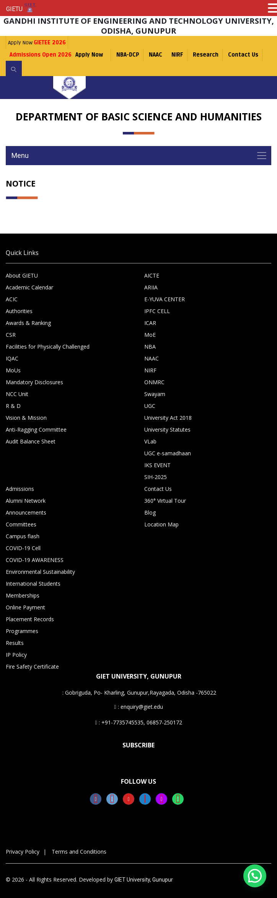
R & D (13, 405)
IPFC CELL (157, 311)
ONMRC (154, 382)
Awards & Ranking (28, 322)
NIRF (177, 55)
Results (15, 642)
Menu (20, 155)
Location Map (161, 524)
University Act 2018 (168, 417)
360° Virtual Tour (165, 500)
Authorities (19, 311)
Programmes (22, 631)
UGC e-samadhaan (167, 453)
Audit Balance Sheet (30, 441)
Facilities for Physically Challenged (48, 346)
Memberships (22, 595)
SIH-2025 (155, 477)
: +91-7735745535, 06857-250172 (138, 722)
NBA (150, 346)
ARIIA (151, 287)
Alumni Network (26, 500)
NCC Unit (17, 394)
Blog (150, 512)
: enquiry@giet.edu (138, 706)
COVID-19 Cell (23, 548)
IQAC (12, 358)
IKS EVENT (157, 465)
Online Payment (25, 607)
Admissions (20, 488)
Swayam (154, 394)
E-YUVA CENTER (164, 299)
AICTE (151, 275)
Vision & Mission (26, 417)
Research (205, 55)
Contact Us (243, 55)
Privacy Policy (22, 851)
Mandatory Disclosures (34, 382)
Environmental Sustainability (40, 571)
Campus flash (22, 536)
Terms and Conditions (79, 851)
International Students (33, 583)
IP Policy (16, 654)
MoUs (13, 370)
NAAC (155, 55)
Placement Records (30, 619)
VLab (150, 441)
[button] (254, 875)
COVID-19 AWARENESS (35, 559)
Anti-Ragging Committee (36, 429)
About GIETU (22, 275)
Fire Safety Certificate (32, 666)
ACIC (12, 299)
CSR (11, 334)
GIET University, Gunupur (143, 880)
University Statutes (167, 429)
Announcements (26, 512)
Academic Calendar (29, 287)
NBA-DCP (127, 55)
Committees (21, 524)
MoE (150, 334)
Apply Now (37, 42)
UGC (149, 405)
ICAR (150, 322)
